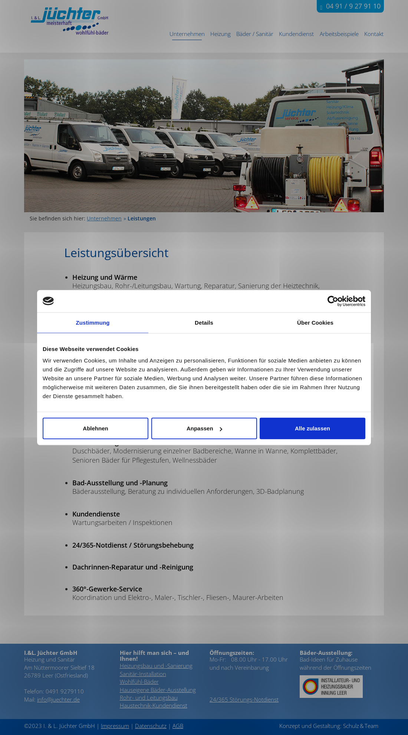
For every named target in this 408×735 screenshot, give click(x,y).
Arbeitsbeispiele (339, 33)
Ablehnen (95, 428)
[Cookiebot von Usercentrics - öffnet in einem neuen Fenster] (332, 300)
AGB (177, 725)
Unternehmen (187, 33)
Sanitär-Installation (143, 673)
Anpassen (204, 428)
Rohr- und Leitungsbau (149, 697)
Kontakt (374, 33)
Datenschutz (151, 725)
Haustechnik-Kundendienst (153, 705)
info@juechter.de (58, 699)
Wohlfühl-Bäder (139, 681)
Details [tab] (204, 322)
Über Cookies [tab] (315, 322)
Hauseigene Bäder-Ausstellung (158, 689)
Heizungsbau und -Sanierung (156, 665)
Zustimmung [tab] (93, 322)
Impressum (115, 725)
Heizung (220, 33)
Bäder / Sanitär (254, 33)
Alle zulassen (312, 428)
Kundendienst (296, 33)
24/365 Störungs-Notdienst (244, 699)
